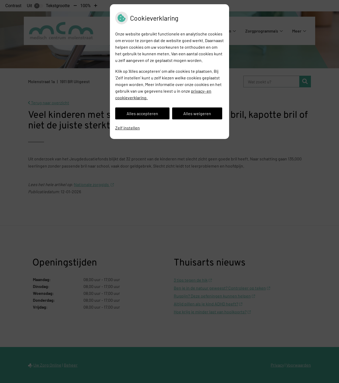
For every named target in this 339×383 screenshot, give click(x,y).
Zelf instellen (127, 127)
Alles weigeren (197, 113)
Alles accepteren (142, 113)
